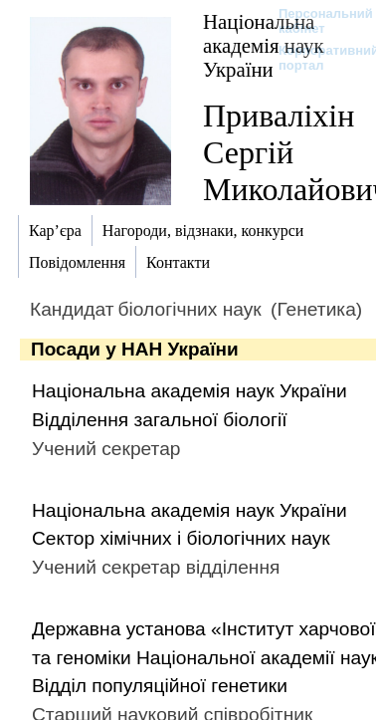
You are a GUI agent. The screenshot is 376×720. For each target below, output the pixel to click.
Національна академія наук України (189, 390)
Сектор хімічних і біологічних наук (181, 538)
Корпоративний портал (316, 58)
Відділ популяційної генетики (159, 685)
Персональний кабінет (316, 21)
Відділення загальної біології (159, 419)
